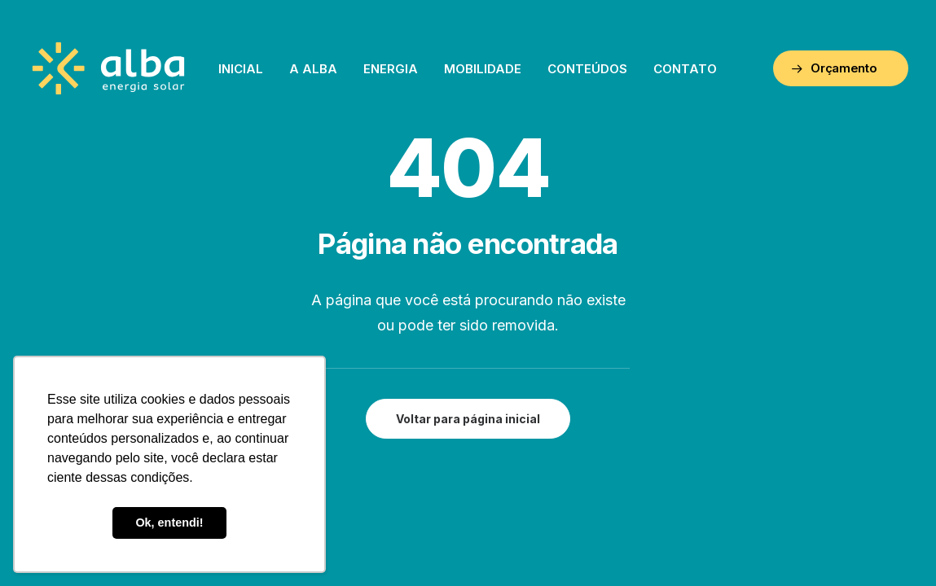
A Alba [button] (313, 69)
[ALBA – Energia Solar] (109, 68)
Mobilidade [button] (482, 69)
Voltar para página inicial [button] (468, 419)
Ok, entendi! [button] (169, 522)
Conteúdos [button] (587, 69)
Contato (685, 69)
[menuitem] (241, 68)
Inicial (240, 69)
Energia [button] (390, 69)
